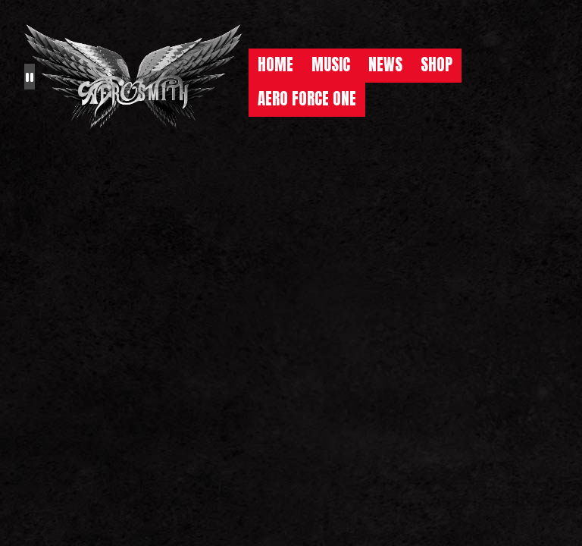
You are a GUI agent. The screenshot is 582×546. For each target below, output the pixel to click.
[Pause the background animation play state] (29, 76)
